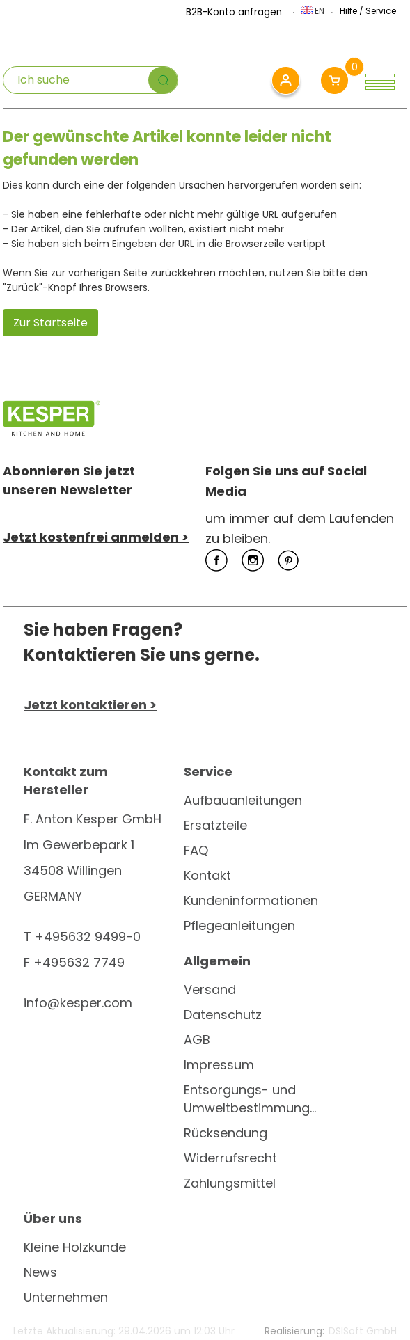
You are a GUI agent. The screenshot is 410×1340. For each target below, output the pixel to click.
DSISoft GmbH (363, 1331)
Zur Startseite (50, 323)
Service (380, 11)
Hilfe (348, 11)
